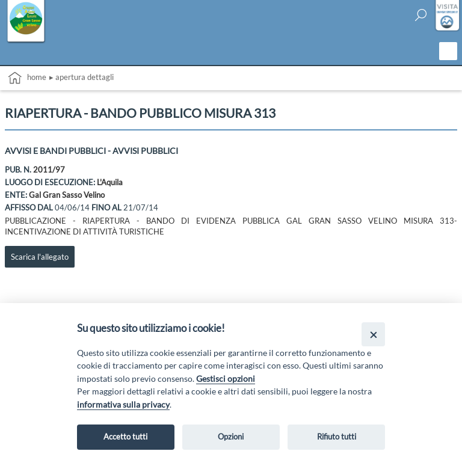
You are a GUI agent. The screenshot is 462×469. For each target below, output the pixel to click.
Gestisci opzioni (225, 378)
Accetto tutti (125, 436)
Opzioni (231, 436)
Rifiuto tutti (336, 436)
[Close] (373, 334)
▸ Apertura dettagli (81, 77)
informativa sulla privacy (123, 404)
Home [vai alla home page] (27, 78)
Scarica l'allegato (40, 257)
